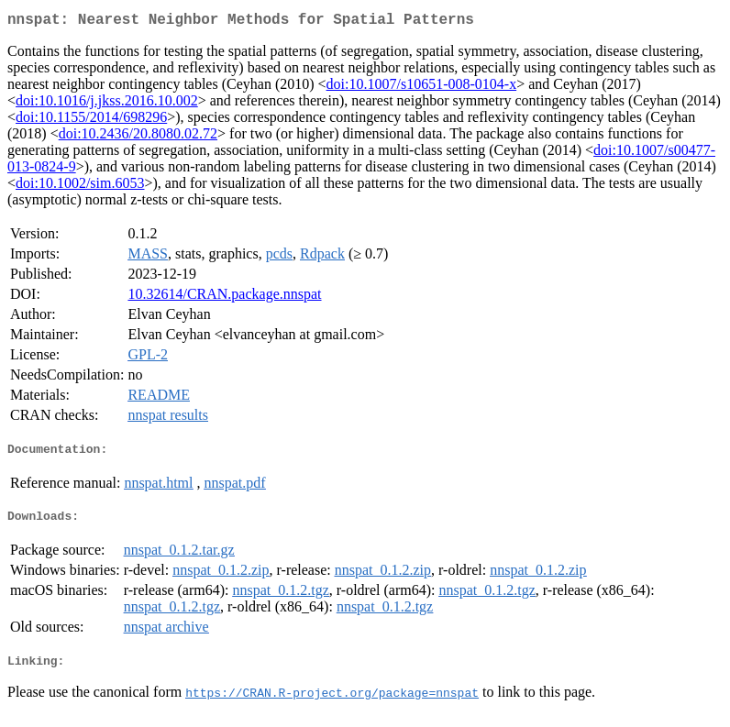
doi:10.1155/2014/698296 (91, 120)
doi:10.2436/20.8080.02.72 (138, 137)
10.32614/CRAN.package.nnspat (224, 297)
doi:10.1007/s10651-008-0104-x (421, 87)
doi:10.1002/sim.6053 (80, 186)
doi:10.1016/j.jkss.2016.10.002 (107, 104)
